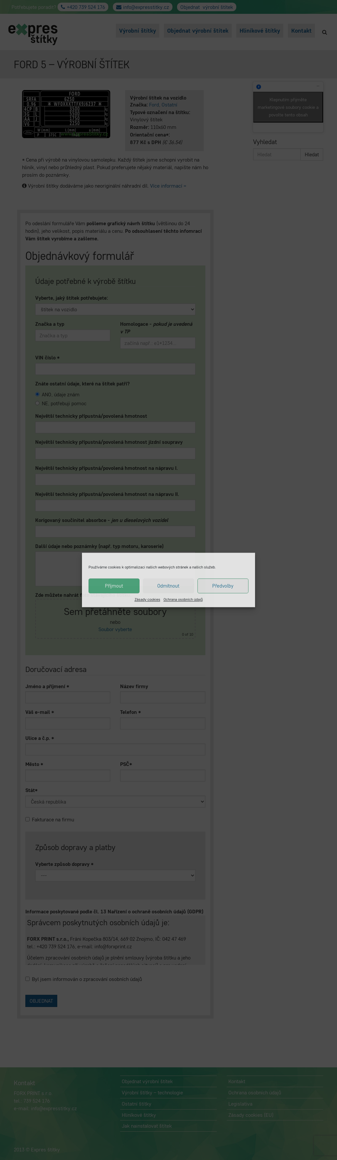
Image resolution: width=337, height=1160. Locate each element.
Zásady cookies (147, 599)
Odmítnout (168, 586)
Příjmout (114, 586)
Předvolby (222, 586)
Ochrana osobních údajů (183, 599)
